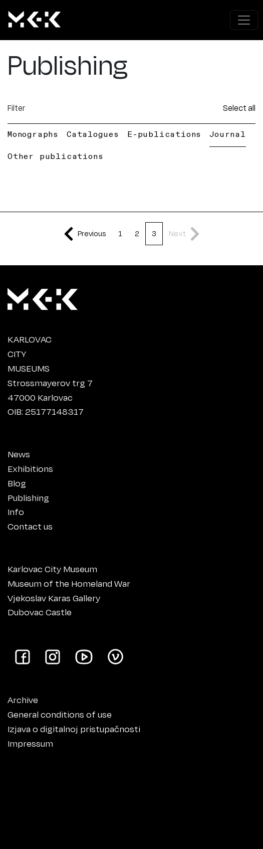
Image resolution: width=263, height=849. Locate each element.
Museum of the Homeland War (69, 583)
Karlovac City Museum (52, 568)
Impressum (30, 743)
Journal (227, 134)
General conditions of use (60, 714)
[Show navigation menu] (244, 20)
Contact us (30, 526)
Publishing (28, 497)
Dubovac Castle (40, 611)
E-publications (164, 134)
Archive (23, 699)
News (19, 453)
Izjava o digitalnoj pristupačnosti (74, 728)
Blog (17, 482)
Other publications (55, 156)
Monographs (33, 134)
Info (16, 511)
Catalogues (93, 134)
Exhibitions (30, 468)
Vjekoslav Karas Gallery (54, 597)
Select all (239, 107)
